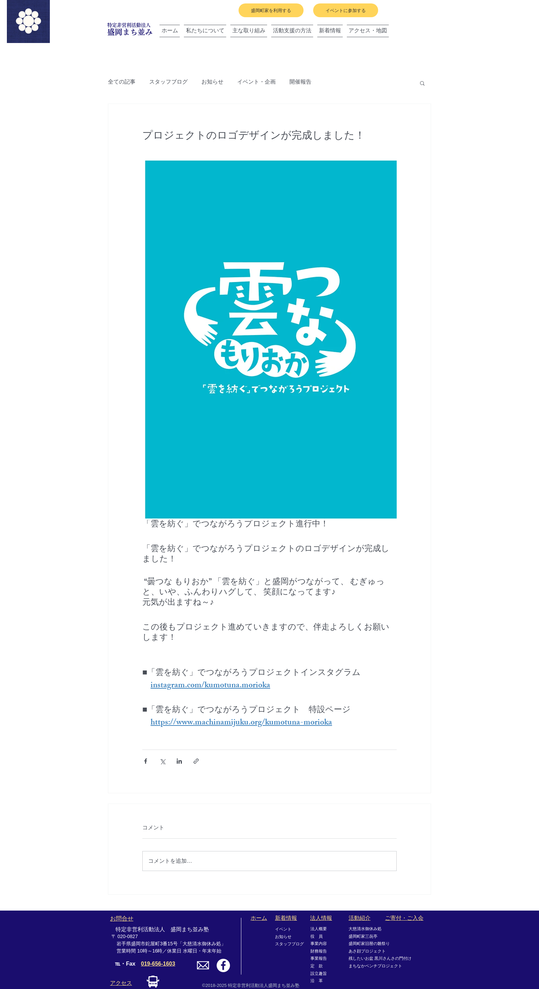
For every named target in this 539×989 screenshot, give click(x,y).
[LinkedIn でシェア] (179, 761)
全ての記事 (121, 82)
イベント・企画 (256, 82)
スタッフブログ (168, 82)
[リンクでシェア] (196, 761)
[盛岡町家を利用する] (271, 10)
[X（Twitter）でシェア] (162, 761)
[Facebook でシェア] (145, 761)
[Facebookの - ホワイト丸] (223, 965)
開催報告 (300, 82)
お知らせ (212, 82)
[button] (422, 83)
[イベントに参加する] (345, 10)
